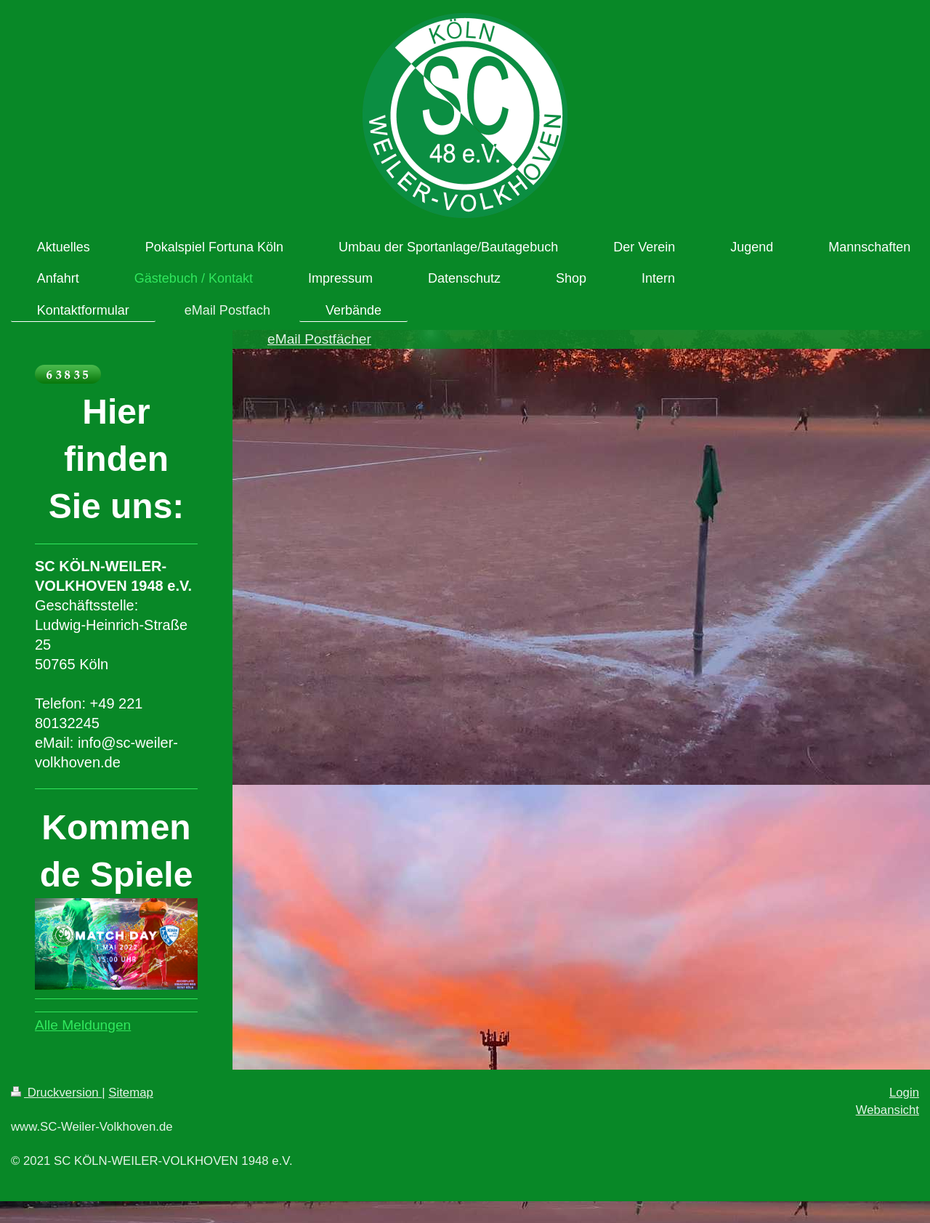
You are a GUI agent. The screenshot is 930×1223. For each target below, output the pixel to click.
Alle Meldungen (83, 1025)
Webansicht (887, 1110)
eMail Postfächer (319, 339)
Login (904, 1092)
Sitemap (130, 1092)
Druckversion (56, 1092)
